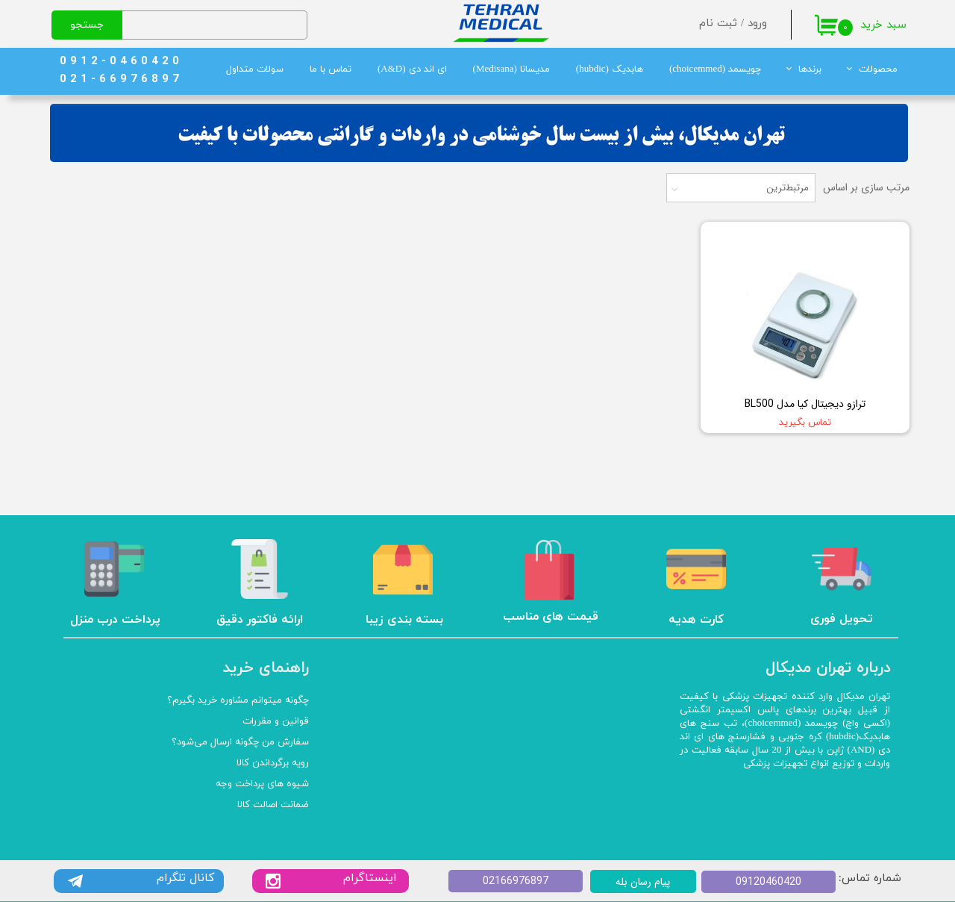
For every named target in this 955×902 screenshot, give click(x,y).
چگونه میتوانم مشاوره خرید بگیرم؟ (238, 700)
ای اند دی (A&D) (412, 69)
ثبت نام (718, 23)
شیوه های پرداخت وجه (262, 784)
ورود (757, 23)
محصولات (878, 69)
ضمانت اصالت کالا (273, 805)
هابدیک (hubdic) (609, 69)
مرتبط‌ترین (787, 188)
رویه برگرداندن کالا (273, 763)
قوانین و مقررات (275, 721)
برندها (809, 69)
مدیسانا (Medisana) (511, 69)
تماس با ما (330, 69)
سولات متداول (255, 69)
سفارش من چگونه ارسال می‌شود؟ (240, 742)
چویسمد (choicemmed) (715, 69)
